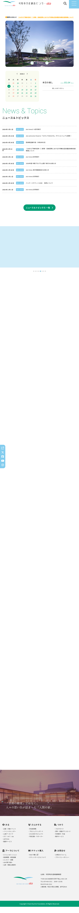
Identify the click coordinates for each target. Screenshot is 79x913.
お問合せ (61, 857)
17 (35, 95)
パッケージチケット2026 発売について (39, 189)
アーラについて (12, 857)
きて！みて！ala (8, 843)
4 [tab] (41, 69)
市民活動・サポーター (36, 843)
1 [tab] (36, 69)
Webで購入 (33, 861)
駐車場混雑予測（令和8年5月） (36, 149)
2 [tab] (38, 69)
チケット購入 (37, 857)
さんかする (36, 831)
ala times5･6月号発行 (33, 135)
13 (18, 95)
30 (31, 102)
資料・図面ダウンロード (63, 838)
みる (7, 831)
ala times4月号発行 (32, 163)
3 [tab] (39, 69)
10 (35, 92)
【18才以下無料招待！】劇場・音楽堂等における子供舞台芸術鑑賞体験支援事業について (51, 156)
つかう (60, 831)
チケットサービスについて (37, 863)
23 (31, 99)
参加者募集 (32, 835)
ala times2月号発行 (32, 196)
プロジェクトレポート (36, 838)
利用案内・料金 (60, 840)
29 (18, 89)
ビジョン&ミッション (10, 861)
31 (35, 102)
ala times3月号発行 (32, 183)
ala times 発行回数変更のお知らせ (37, 176)
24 (35, 99)
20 (18, 99)
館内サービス (59, 843)
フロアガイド (59, 835)
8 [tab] (45, 277)
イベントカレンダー (9, 838)
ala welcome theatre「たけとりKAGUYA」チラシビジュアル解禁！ (49, 142)
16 (31, 95)
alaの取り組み (7, 869)
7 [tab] (44, 277)
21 (22, 99)
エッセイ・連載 (8, 866)
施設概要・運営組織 (9, 863)
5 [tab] (43, 69)
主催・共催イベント (9, 835)
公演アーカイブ (8, 840)
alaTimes (6, 845)
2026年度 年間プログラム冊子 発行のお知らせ (41, 170)
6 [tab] (42, 277)
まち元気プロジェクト (36, 840)
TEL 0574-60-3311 (46, 888)
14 (22, 95)
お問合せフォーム (60, 861)
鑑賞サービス (7, 848)
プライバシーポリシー (62, 863)
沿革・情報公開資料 (9, 871)
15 (26, 95)
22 (26, 99)
